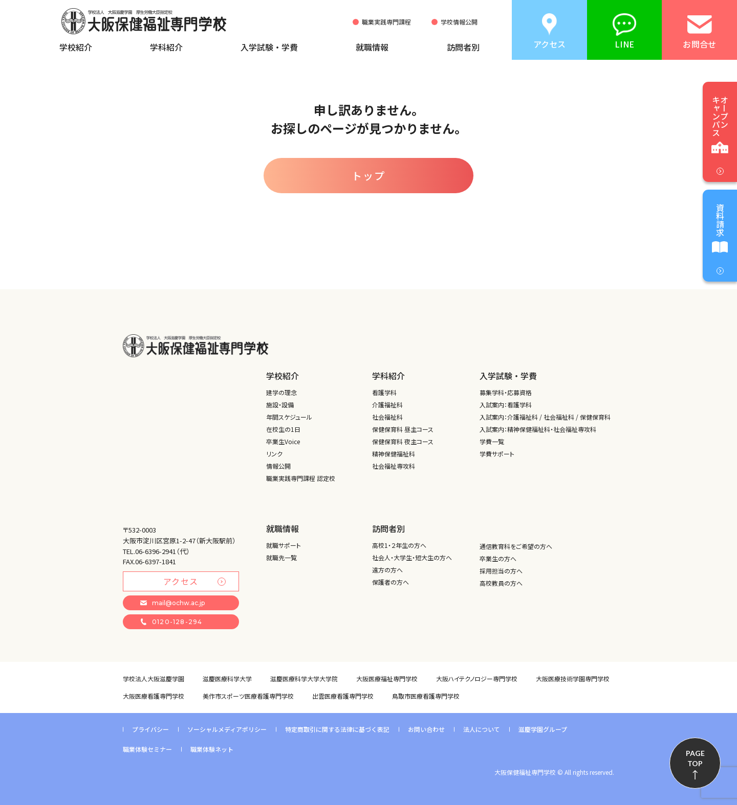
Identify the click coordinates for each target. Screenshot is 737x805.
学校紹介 (75, 47)
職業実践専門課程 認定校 (300, 478)
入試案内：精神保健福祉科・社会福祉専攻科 (538, 429)
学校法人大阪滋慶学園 (153, 678)
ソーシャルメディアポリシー (227, 729)
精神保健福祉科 (393, 453)
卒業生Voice (283, 441)
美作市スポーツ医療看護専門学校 (248, 696)
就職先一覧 (281, 557)
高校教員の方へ (501, 583)
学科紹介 (166, 47)
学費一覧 (492, 441)
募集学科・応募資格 (506, 392)
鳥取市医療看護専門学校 (426, 696)
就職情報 (372, 47)
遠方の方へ (387, 569)
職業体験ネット (211, 749)
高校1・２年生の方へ (399, 545)
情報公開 (278, 466)
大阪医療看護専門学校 (153, 696)
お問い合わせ (426, 729)
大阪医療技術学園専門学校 (573, 678)
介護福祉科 (387, 404)
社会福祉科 (387, 416)
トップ (368, 175)
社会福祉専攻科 (393, 466)
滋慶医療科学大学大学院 (304, 678)
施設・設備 (280, 404)
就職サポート (283, 545)
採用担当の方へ (501, 570)
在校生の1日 (283, 429)
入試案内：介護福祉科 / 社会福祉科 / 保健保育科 (545, 416)
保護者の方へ (390, 582)
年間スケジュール (289, 416)
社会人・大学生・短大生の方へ (412, 557)
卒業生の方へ (498, 558)
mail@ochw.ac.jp (172, 603)
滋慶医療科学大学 (227, 678)
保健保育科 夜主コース (402, 441)
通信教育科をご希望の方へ (516, 546)
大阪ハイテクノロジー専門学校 (476, 678)
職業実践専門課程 (386, 22)
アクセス (194, 581)
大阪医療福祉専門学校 (387, 678)
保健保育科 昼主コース (402, 429)
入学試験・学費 (269, 47)
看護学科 (384, 392)
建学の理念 (281, 392)
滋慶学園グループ (542, 729)
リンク (274, 453)
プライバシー (150, 729)
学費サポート (497, 453)
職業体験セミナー (147, 749)
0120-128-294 (171, 622)
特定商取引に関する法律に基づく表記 (337, 729)
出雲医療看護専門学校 (343, 696)
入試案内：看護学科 (506, 404)
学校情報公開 (459, 22)
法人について (481, 729)
